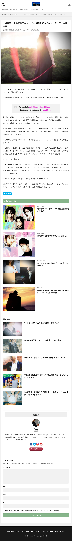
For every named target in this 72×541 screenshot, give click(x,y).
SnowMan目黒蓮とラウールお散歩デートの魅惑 (42, 340)
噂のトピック (35, 531)
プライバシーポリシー (36, 9)
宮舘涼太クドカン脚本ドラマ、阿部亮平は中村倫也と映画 (53, 210)
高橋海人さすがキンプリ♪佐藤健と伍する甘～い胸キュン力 (46, 357)
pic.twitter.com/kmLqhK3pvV (39, 107)
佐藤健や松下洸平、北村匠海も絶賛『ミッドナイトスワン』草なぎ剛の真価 (53, 292)
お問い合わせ (24, 9)
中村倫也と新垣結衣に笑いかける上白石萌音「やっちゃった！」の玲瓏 (45, 376)
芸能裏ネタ (10, 531)
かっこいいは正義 (22, 531)
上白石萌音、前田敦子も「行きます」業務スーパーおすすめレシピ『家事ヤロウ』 (45, 393)
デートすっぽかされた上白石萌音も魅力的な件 (41, 323)
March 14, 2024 (46, 110)
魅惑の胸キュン (15, 14)
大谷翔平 (30, 30)
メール (5, 494)
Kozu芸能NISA (35, 449)
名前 (4, 486)
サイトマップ (14, 9)
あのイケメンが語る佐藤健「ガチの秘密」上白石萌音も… (53, 264)
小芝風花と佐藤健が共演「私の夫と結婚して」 (53, 236)
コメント (6, 467)
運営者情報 (4, 9)
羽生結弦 (36, 30)
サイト (5, 502)
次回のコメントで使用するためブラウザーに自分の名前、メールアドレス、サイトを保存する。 (33, 510)
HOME (5, 14)
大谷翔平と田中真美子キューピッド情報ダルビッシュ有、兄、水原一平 (43, 14)
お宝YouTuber (47, 531)
